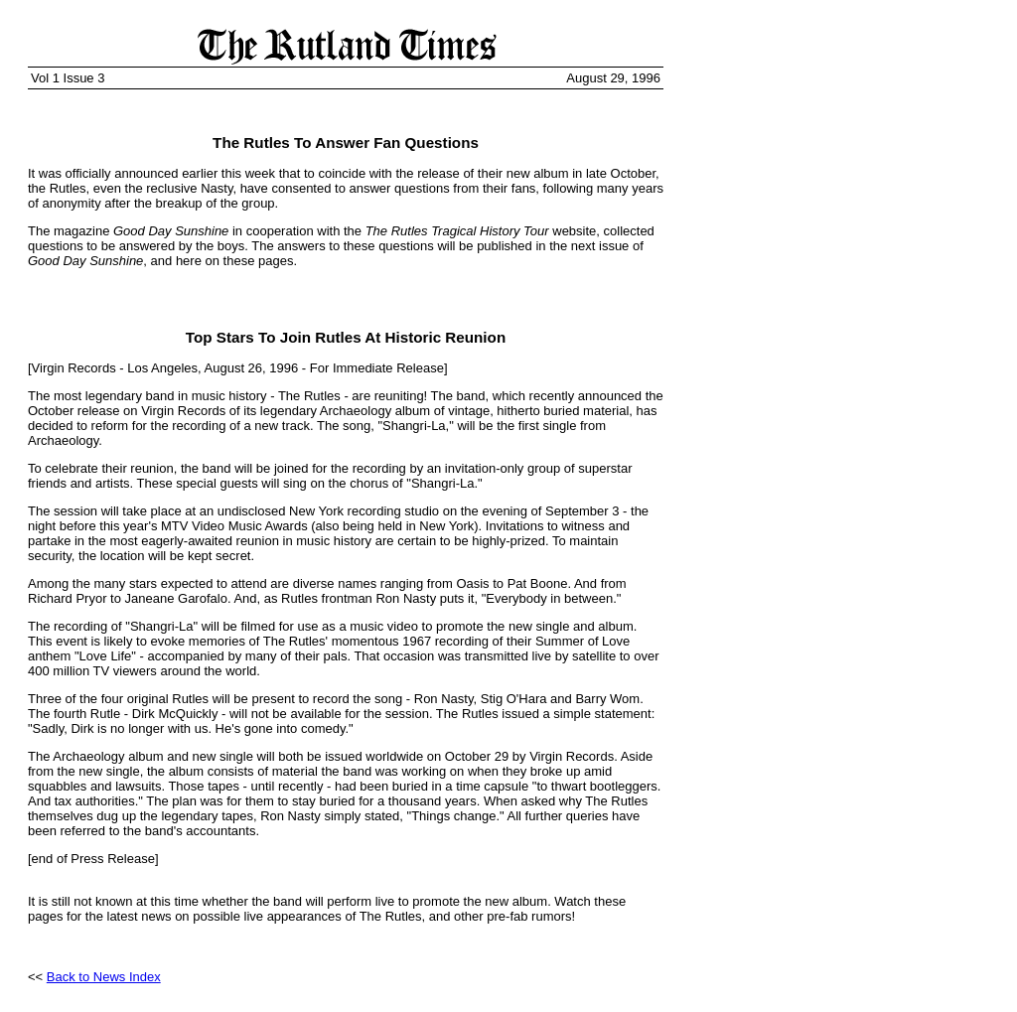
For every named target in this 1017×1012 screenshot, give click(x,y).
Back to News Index (104, 976)
